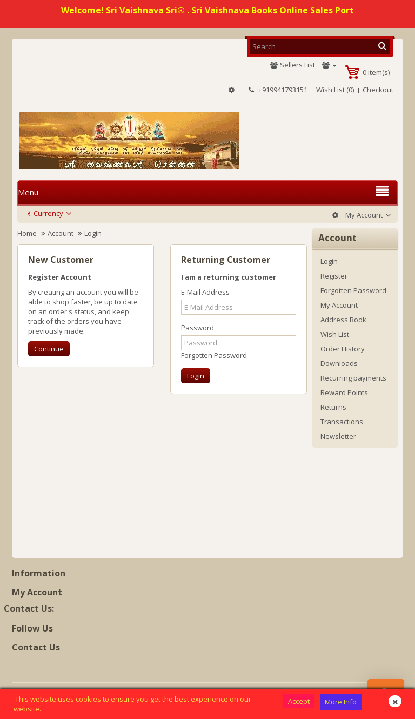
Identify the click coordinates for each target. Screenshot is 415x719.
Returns (333, 407)
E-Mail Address (205, 292)
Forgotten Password (214, 355)
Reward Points (344, 392)
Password (197, 328)
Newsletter (338, 436)
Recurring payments (353, 378)
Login (93, 233)
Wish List (334, 334)
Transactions (341, 421)
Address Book (343, 319)
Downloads (339, 363)
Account (60, 233)
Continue (49, 349)
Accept (299, 701)
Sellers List (292, 65)
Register (333, 276)
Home (27, 233)
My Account (339, 305)
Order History (342, 349)
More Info (341, 702)
